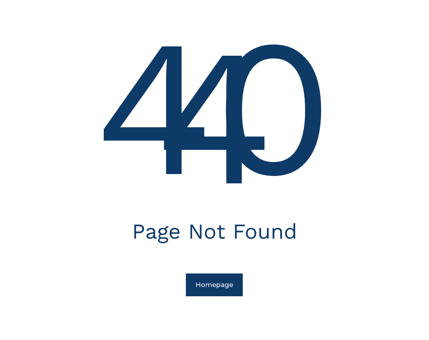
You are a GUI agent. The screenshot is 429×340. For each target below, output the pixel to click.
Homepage (214, 285)
